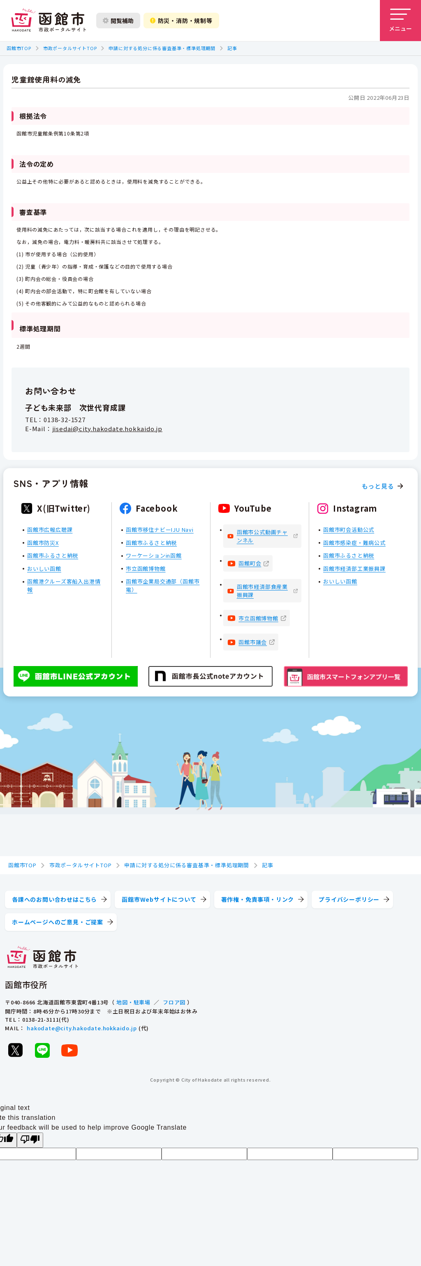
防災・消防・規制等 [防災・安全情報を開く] (181, 20)
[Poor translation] (30, 1140)
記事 (232, 48)
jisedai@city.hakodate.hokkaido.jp (107, 428)
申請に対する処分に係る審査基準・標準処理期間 (162, 48)
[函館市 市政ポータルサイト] (48, 20)
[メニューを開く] (400, 20)
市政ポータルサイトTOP (70, 48)
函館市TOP (19, 48)
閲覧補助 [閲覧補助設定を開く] (118, 20)
